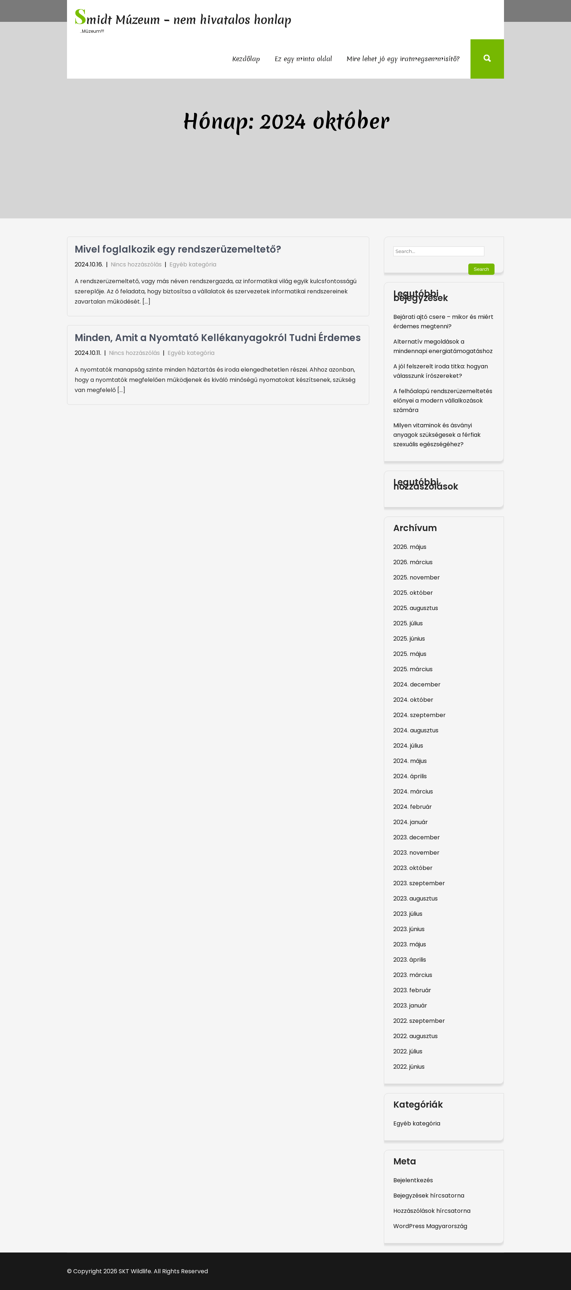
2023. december (416, 837)
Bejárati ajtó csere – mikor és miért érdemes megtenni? (443, 322)
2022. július (407, 1051)
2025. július (408, 623)
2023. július (407, 914)
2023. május (409, 944)
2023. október (413, 868)
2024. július (408, 745)
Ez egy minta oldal (303, 58)
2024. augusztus (415, 730)
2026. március (413, 562)
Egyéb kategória (192, 264)
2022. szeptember (419, 1021)
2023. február (412, 990)
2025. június (409, 638)
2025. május (409, 654)
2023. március (412, 975)
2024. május (410, 761)
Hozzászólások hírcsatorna (431, 1211)
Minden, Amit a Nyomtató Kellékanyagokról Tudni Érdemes (218, 337)
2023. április (409, 959)
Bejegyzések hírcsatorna (428, 1195)
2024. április (410, 776)
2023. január (410, 1005)
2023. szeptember (419, 883)
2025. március (413, 669)
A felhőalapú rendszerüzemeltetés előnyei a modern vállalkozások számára (442, 400)
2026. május (409, 547)
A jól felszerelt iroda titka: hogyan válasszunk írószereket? (440, 371)
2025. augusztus (415, 608)
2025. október (413, 593)
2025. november (416, 577)
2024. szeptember (419, 715)
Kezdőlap (246, 58)
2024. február (412, 807)
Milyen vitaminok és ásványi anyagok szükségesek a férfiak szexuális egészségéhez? (437, 434)
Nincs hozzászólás (136, 264)
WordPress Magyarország (430, 1226)
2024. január (410, 822)
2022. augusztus (415, 1036)
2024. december (417, 684)
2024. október (413, 700)
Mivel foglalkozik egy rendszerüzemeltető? (178, 249)
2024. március (413, 791)
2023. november (416, 852)
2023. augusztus (415, 898)
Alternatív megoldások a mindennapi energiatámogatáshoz (443, 346)
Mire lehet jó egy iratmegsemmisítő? (403, 58)
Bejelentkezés (413, 1180)
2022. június (409, 1067)
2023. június (409, 929)
